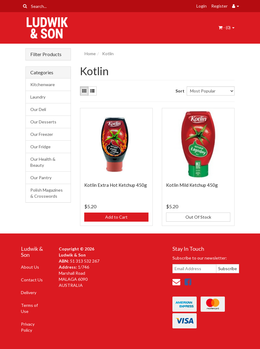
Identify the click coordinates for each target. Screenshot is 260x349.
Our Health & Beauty (42, 162)
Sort (178, 90)
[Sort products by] (211, 91)
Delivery (28, 292)
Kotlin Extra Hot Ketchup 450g (115, 185)
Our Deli (38, 109)
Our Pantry (41, 177)
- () (226, 27)
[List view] (92, 91)
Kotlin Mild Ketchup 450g (192, 185)
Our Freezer (41, 134)
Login (201, 5)
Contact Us (32, 279)
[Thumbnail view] (84, 91)
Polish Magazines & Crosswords (46, 193)
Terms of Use (29, 308)
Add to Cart (116, 217)
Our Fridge (40, 146)
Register (219, 5)
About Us (30, 267)
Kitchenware (42, 84)
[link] (188, 282)
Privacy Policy (28, 327)
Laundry (37, 96)
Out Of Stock (198, 217)
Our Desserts (43, 121)
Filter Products (46, 54)
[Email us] (176, 282)
